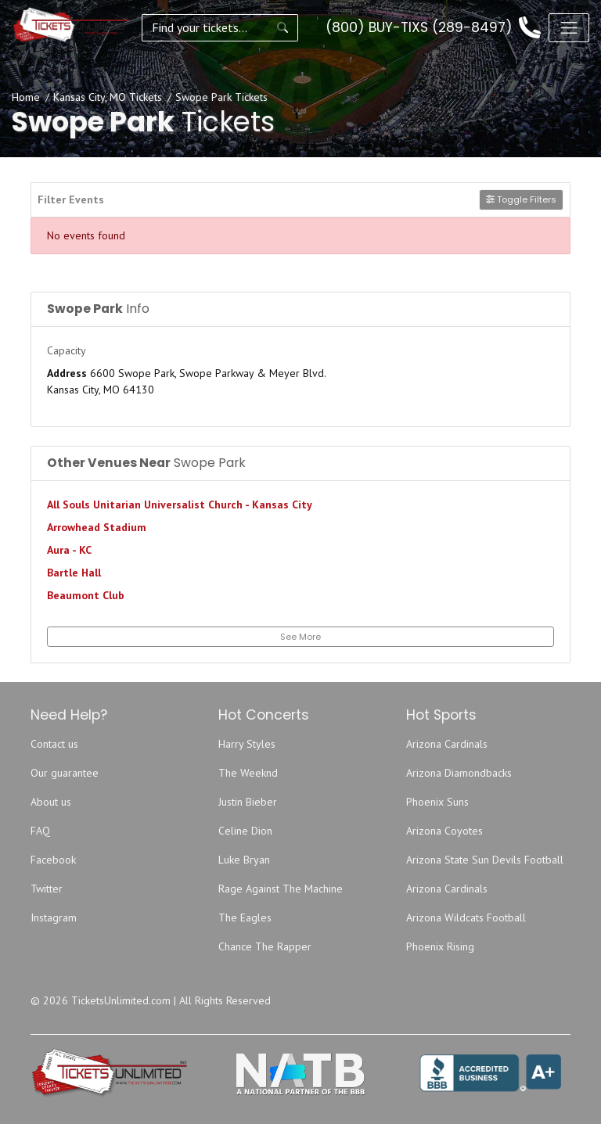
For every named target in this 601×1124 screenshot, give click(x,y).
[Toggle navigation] (569, 27)
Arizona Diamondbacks (459, 773)
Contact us (54, 744)
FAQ (40, 831)
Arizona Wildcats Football (466, 917)
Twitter (47, 889)
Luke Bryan (244, 860)
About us (51, 802)
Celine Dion (245, 831)
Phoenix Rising (440, 946)
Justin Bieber (247, 802)
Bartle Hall (74, 573)
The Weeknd (248, 773)
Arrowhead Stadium (96, 527)
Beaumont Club (85, 595)
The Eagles (245, 917)
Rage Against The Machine (280, 889)
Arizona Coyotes (444, 831)
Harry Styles (246, 744)
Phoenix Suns (437, 802)
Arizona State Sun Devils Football (484, 860)
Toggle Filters (521, 199)
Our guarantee (65, 773)
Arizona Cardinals (447, 744)
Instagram (54, 917)
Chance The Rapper (264, 946)
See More (300, 636)
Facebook (53, 860)
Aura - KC (69, 550)
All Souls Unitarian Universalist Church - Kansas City (179, 504)
